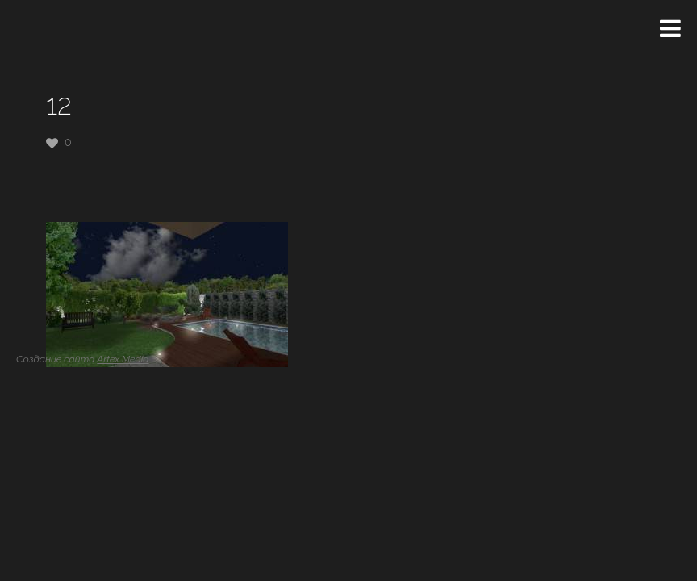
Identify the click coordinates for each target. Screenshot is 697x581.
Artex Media (122, 359)
